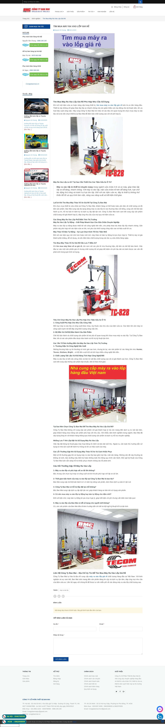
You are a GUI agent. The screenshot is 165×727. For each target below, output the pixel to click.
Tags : (55, 590)
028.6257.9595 (97, 706)
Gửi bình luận (60, 659)
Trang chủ (59, 11)
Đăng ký (126, 7)
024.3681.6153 (36, 709)
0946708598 (46, 709)
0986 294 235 (42, 41)
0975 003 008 (36, 55)
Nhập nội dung (58, 635)
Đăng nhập (118, 7)
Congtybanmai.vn (32, 84)
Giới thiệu (70, 11)
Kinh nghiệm (102, 11)
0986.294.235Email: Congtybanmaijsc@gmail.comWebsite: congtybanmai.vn (42, 711)
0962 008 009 (34, 70)
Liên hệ (111, 11)
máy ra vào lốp (64, 590)
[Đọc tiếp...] (27, 129)
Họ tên (56, 624)
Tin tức (91, 11)
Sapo (74, 722)
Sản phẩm (81, 11)
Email (101, 624)
